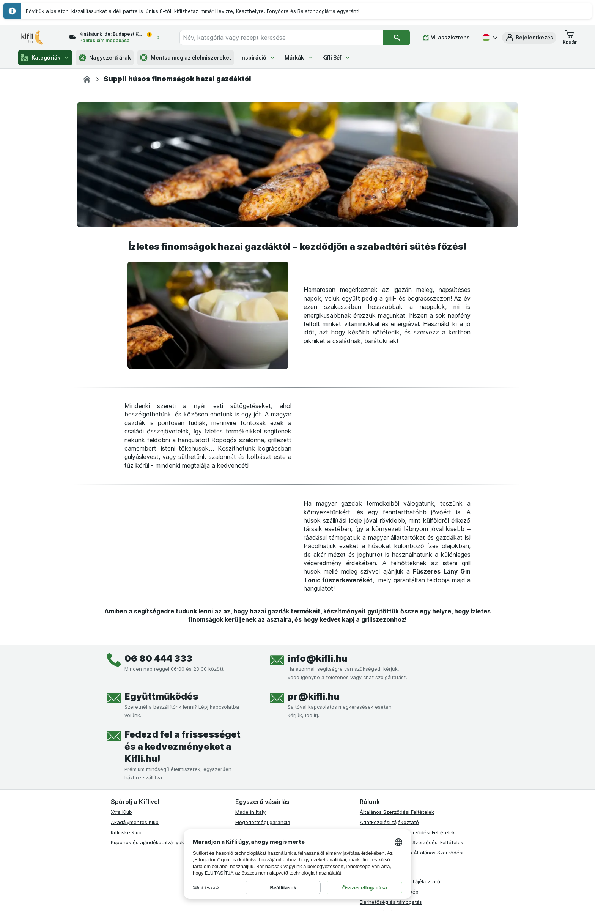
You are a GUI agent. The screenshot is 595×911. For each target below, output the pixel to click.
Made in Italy (250, 812)
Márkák (299, 57)
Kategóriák (45, 57)
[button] (529, 38)
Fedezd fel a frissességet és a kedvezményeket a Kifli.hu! (182, 746)
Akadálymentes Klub (135, 822)
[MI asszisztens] (446, 37)
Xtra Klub (121, 812)
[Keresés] (396, 37)
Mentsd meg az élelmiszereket (185, 57)
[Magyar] (489, 37)
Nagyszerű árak (105, 57)
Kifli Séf (336, 57)
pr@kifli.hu (313, 696)
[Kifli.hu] (86, 79)
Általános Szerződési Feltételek (397, 812)
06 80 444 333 (158, 658)
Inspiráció (257, 57)
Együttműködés (161, 696)
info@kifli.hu (317, 658)
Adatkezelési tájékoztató (389, 822)
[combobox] (281, 37)
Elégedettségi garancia (262, 822)
